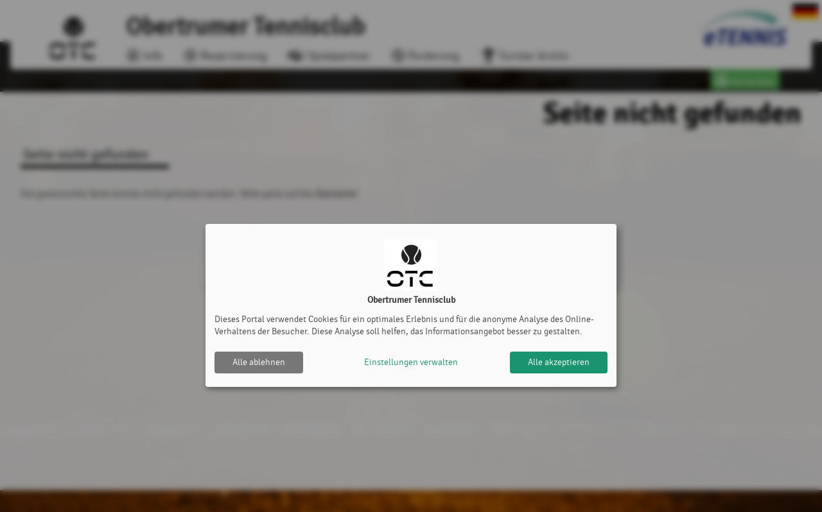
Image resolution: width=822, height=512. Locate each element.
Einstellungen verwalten (411, 362)
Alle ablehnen (258, 362)
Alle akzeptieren (559, 362)
